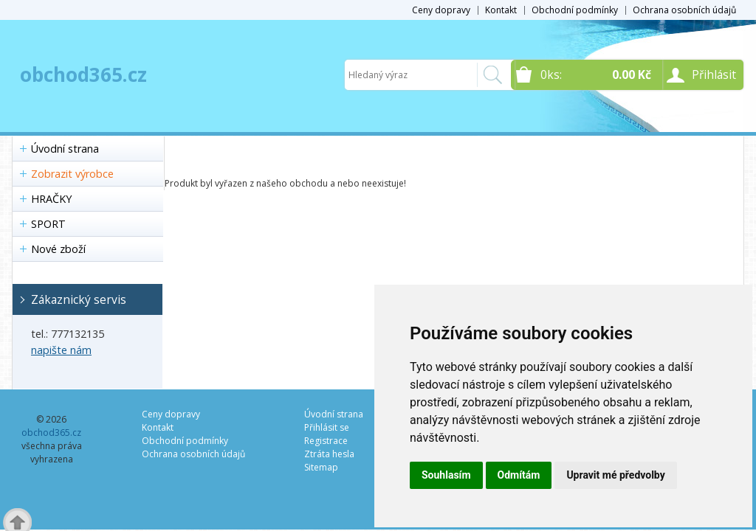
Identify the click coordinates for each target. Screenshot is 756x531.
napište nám (61, 350)
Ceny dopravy (441, 10)
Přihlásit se (326, 427)
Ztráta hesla (329, 454)
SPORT (48, 224)
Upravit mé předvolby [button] (615, 475)
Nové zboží (58, 249)
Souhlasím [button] (446, 475)
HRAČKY (51, 199)
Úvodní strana (65, 149)
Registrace (326, 440)
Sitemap (321, 467)
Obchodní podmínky (575, 10)
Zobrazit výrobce (72, 174)
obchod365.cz (83, 74)
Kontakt (501, 10)
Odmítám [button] (519, 475)
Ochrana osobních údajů (684, 10)
